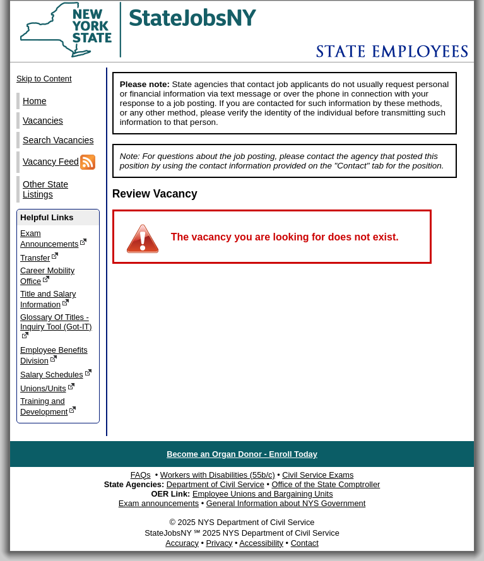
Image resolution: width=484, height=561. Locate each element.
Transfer (39, 257)
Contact (305, 543)
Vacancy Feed (59, 162)
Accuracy (182, 543)
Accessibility (261, 543)
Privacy (219, 543)
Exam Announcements (53, 238)
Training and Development (48, 406)
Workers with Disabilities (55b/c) (217, 475)
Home (35, 101)
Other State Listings (45, 189)
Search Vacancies (58, 140)
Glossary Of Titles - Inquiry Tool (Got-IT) (56, 326)
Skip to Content (44, 78)
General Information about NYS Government (286, 503)
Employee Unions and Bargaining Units (262, 494)
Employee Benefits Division (54, 355)
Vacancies (43, 120)
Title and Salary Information (48, 299)
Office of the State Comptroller (325, 484)
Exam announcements (159, 503)
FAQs (141, 475)
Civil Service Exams (317, 475)
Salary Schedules (56, 374)
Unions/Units (47, 387)
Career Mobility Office (47, 276)
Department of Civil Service (215, 484)
